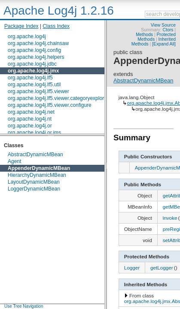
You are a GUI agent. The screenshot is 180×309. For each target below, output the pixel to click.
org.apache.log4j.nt (30, 119)
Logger (132, 267)
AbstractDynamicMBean (35, 154)
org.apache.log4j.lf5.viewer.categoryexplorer (58, 98)
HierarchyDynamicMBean (37, 175)
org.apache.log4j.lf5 (30, 78)
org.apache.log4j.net (31, 112)
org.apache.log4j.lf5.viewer (38, 91)
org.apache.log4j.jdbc (32, 64)
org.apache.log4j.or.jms (34, 133)
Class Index (56, 26)
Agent (14, 161)
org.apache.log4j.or (30, 126)
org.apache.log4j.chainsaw (38, 43)
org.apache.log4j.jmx (33, 71)
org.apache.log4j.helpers (36, 57)
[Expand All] (164, 44)
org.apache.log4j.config (34, 50)
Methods (144, 34)
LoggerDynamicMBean (34, 189)
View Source (163, 25)
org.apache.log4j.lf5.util (34, 85)
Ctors (168, 29)
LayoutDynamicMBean (34, 182)
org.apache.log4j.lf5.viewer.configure (50, 105)
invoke (170, 218)
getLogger (161, 267)
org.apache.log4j (27, 36)
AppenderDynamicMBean (39, 168)
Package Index (21, 26)
